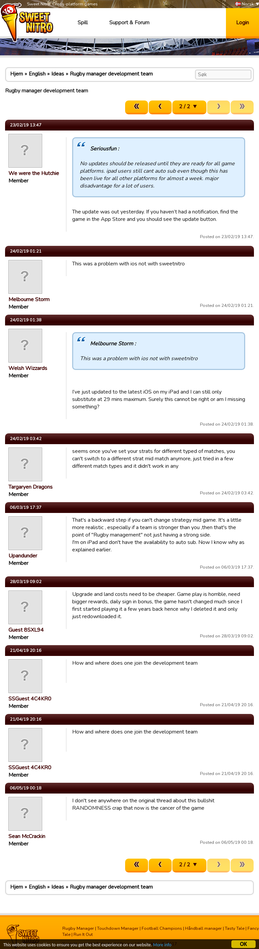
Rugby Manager (78, 928)
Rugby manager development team (111, 74)
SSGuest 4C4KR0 (29, 698)
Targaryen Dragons (30, 487)
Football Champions (162, 928)
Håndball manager (203, 928)
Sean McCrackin (26, 836)
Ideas (57, 74)
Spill (83, 22)
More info (162, 945)
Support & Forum (129, 22)
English (37, 74)
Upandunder (22, 555)
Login (242, 22)
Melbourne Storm (29, 299)
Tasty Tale (234, 928)
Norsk (244, 4)
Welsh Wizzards (27, 368)
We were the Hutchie (33, 173)
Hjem (16, 74)
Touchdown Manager (118, 928)
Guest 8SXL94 (26, 630)
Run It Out (83, 934)
